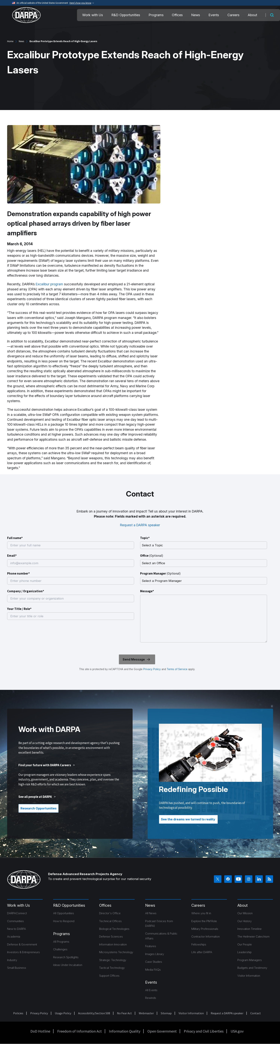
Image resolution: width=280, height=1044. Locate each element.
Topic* (145, 538)
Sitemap (166, 1013)
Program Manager (160, 573)
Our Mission (245, 913)
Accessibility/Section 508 (94, 1013)
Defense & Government (22, 944)
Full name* (15, 538)
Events (213, 15)
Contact (255, 1013)
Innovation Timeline (249, 929)
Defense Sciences (111, 936)
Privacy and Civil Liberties (203, 1031)
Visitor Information (248, 975)
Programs (156, 15)
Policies (18, 1013)
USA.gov (237, 1031)
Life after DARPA (201, 952)
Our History (244, 921)
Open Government (162, 1031)
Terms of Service (176, 669)
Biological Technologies (114, 929)
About (252, 15)
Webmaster (146, 1013)
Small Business (16, 968)
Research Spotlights (65, 957)
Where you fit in (201, 913)
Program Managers (249, 960)
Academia (13, 936)
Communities (15, 921)
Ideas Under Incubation (67, 965)
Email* (12, 556)
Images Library (154, 954)
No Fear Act (124, 1013)
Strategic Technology (112, 960)
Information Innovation (113, 944)
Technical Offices (110, 921)
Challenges (60, 949)
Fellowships (198, 944)
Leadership (244, 952)
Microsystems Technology (116, 952)
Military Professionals (204, 929)
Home (10, 41)
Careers (233, 15)
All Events (151, 990)
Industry (12, 960)
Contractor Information (205, 936)
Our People (244, 944)
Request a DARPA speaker (140, 525)
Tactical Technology (112, 968)
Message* (147, 591)
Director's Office (110, 913)
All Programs (61, 941)
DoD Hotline (40, 1031)
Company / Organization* (25, 591)
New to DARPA (16, 929)
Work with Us (92, 15)
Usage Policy (63, 1013)
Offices (177, 15)
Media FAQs (153, 969)
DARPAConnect (17, 913)
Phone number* (18, 573)
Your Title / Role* (19, 609)
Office (151, 556)
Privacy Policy (152, 669)
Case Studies (153, 962)
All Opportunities (63, 913)
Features (150, 946)
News (195, 15)
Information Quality (124, 1031)
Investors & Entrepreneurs (23, 952)
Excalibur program (49, 284)
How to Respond (63, 921)
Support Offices (109, 975)
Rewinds (150, 998)
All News (150, 913)
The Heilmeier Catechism (253, 936)
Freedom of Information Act (79, 1031)
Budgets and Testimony (252, 968)
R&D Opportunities (125, 15)
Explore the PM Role (204, 921)
